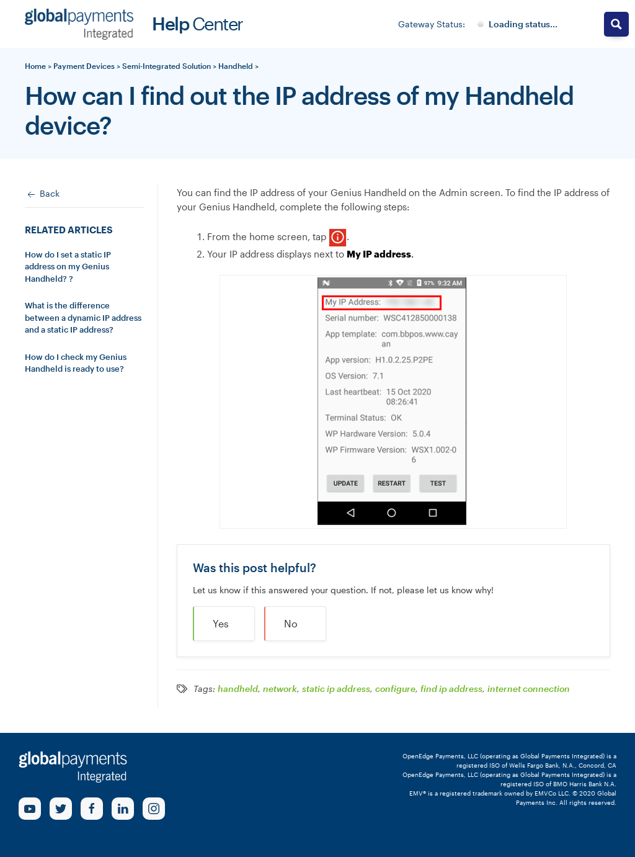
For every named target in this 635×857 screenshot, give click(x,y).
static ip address (336, 689)
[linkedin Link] (123, 808)
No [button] (291, 623)
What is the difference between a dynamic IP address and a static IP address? (83, 317)
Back (42, 194)
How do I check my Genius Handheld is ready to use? (76, 363)
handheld (238, 689)
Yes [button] (221, 623)
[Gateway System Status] (517, 24)
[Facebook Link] (92, 808)
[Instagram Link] (154, 808)
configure (395, 689)
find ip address (451, 689)
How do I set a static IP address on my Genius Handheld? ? (68, 266)
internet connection (528, 689)
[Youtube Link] (30, 808)
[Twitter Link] (61, 808)
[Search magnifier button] (616, 24)
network (280, 689)
